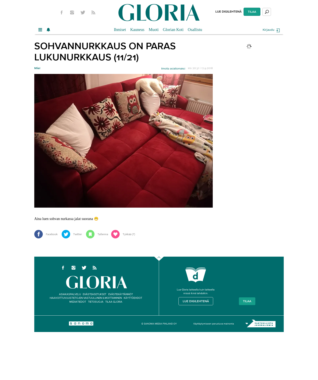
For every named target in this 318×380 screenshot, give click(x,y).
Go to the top (162, 265)
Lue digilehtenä (228, 11)
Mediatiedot (77, 301)
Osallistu (195, 29)
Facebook (61, 13)
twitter (83, 13)
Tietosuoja (95, 301)
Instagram (72, 13)
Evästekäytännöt (120, 294)
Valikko (41, 29)
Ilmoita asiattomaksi (173, 68)
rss (93, 13)
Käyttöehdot (133, 297)
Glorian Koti (173, 29)
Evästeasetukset (94, 294)
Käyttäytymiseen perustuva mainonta (213, 323)
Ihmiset (120, 29)
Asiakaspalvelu (70, 294)
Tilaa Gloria (113, 301)
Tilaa (252, 11)
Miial (37, 68)
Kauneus (137, 29)
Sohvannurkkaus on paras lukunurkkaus (105, 51)
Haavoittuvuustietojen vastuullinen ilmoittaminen (86, 297)
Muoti (154, 29)
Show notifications (49, 29)
